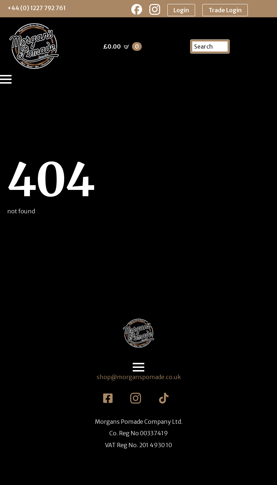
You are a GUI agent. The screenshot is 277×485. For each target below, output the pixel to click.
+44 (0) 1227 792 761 (36, 8)
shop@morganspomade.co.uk (139, 377)
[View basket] (122, 46)
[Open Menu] (6, 79)
